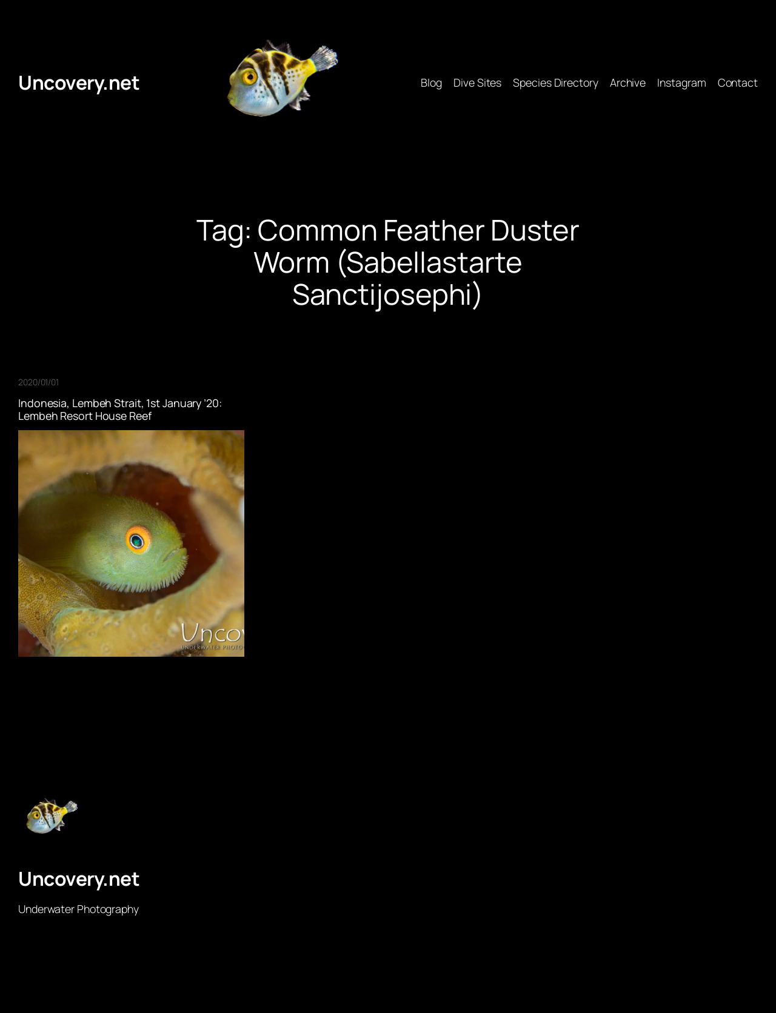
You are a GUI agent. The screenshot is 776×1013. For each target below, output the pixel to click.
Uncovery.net (78, 82)
